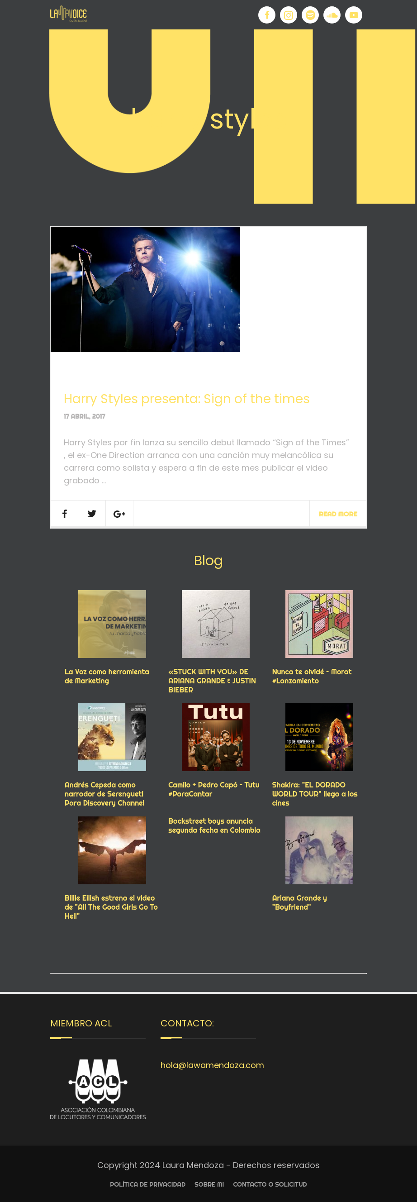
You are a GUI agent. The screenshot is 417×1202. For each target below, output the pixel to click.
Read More (338, 514)
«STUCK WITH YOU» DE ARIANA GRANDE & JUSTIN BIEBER (212, 680)
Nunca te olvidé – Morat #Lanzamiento (312, 676)
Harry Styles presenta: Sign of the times (187, 399)
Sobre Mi (209, 1184)
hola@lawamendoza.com (212, 1065)
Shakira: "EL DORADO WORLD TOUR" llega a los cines (315, 793)
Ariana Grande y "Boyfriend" (299, 902)
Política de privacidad (147, 1184)
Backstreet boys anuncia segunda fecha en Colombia (214, 825)
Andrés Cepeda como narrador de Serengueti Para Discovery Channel (104, 793)
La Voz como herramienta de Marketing (107, 676)
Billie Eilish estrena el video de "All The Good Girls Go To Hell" (111, 907)
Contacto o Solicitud (270, 1184)
